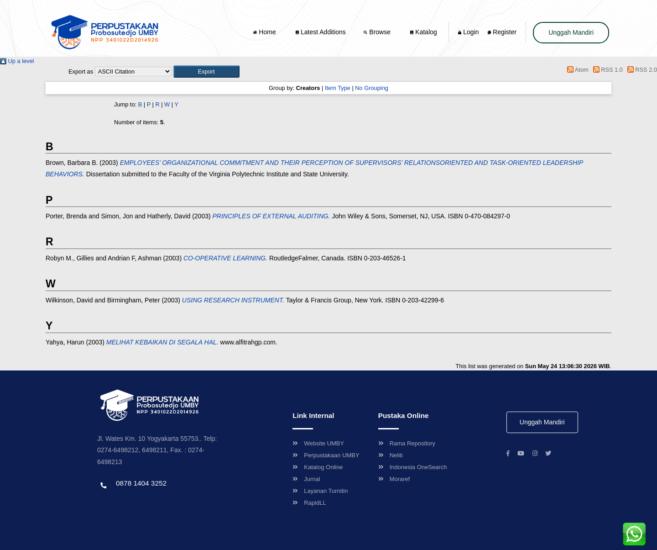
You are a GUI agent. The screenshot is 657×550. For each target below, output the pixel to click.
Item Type (337, 88)
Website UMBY (318, 443)
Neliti (390, 455)
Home (265, 32)
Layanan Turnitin (320, 490)
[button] (206, 71)
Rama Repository (406, 443)
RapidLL (309, 502)
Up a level (17, 61)
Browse (378, 32)
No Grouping (371, 88)
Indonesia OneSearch (412, 467)
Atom (576, 69)
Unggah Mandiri (571, 32)
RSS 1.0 (606, 69)
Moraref (394, 479)
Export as (80, 71)
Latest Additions (321, 32)
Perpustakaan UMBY (325, 455)
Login (468, 32)
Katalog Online (317, 467)
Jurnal (306, 479)
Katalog (423, 32)
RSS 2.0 (640, 69)
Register (502, 32)
